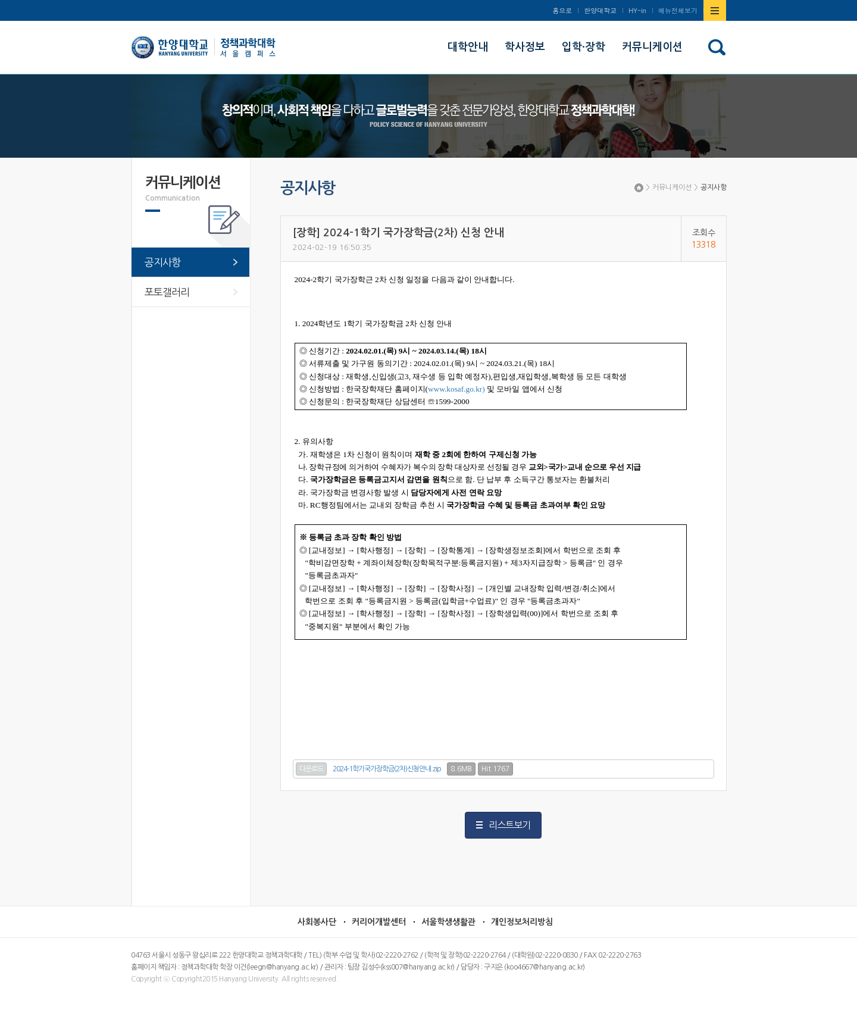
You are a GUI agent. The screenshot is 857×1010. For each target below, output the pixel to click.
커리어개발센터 (379, 922)
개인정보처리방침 (522, 922)
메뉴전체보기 (678, 10)
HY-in (637, 10)
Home (638, 187)
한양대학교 (600, 10)
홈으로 (562, 10)
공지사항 (713, 187)
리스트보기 (509, 825)
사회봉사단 (317, 922)
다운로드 (311, 769)
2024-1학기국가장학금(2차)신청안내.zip (387, 769)
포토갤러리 (167, 292)
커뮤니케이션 (672, 187)
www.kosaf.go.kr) (456, 388)
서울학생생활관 (448, 922)
